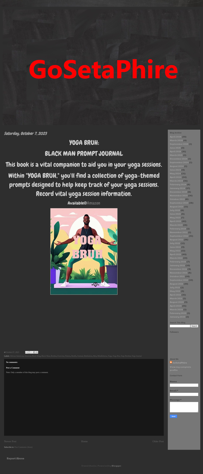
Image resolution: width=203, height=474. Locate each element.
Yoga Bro (116, 356)
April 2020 (176, 305)
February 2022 (178, 261)
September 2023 (179, 202)
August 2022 (176, 239)
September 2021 (179, 279)
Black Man (45, 356)
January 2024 (177, 188)
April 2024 (175, 177)
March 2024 (176, 180)
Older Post (158, 441)
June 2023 (175, 213)
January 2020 (177, 316)
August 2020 (177, 302)
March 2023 (176, 224)
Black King (36, 356)
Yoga (110, 356)
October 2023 (177, 199)
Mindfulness (102, 356)
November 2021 (178, 272)
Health (73, 356)
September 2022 (179, 235)
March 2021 (176, 298)
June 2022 (175, 246)
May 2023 (175, 217)
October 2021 (177, 276)
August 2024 (177, 166)
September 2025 (179, 143)
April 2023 (175, 221)
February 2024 (178, 184)
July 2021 (175, 287)
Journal (80, 356)
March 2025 (176, 155)
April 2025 (175, 151)
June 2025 (175, 147)
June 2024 (175, 169)
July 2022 (175, 243)
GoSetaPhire (180, 362)
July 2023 (175, 210)
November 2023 (179, 195)
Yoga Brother (126, 356)
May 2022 (175, 250)
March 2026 (176, 140)
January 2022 (177, 265)
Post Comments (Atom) (23, 447)
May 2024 (175, 173)
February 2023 (178, 228)
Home (84, 441)
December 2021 (178, 269)
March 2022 (176, 257)
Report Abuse (15, 458)
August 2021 (176, 283)
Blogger (116, 465)
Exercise (61, 356)
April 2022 (175, 254)
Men (94, 356)
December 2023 (178, 191)
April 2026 (175, 136)
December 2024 (178, 158)
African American (17, 356)
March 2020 (176, 309)
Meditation (88, 356)
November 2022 (179, 232)
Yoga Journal (137, 356)
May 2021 (175, 291)
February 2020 (178, 313)
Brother (53, 356)
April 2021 (175, 294)
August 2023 (176, 206)
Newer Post (10, 441)
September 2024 (179, 162)
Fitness (67, 356)
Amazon (93, 203)
